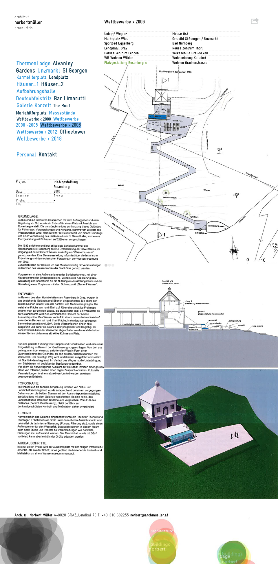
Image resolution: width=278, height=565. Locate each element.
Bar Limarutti (70, 98)
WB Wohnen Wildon (118, 58)
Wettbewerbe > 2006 (60, 125)
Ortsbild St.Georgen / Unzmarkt (195, 38)
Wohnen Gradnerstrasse (189, 62)
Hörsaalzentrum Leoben (121, 53)
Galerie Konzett (34, 105)
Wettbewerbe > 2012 (37, 132)
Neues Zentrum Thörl (187, 48)
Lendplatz (58, 77)
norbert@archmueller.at (149, 515)
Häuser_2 (52, 84)
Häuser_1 (28, 84)
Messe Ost (180, 34)
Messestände (62, 113)
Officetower (73, 131)
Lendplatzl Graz (115, 48)
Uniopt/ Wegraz (115, 34)
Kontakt (48, 154)
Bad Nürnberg (182, 43)
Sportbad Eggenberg (118, 43)
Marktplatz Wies (116, 38)
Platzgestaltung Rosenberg (124, 62)
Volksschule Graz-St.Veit (190, 53)
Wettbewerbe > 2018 (39, 138)
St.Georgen (75, 70)
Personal (26, 154)
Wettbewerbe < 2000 (34, 119)
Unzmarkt (48, 70)
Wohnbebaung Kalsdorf (189, 58)
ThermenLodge (33, 63)
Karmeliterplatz (32, 77)
